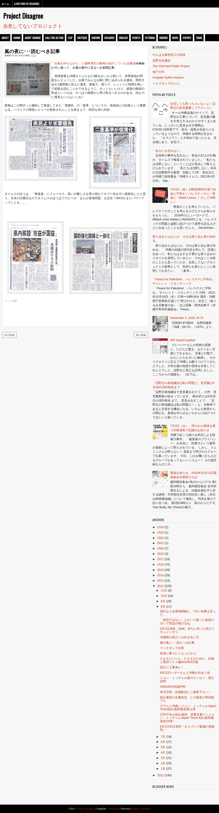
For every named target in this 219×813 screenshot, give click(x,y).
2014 (160, 575)
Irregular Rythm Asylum (168, 77)
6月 (163, 741)
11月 (164, 590)
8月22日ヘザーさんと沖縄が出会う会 (185, 672)
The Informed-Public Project (171, 66)
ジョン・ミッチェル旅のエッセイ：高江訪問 (187, 679)
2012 (160, 586)
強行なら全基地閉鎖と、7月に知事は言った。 (188, 613)
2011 (160, 775)
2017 (160, 559)
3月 (163, 758)
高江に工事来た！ (172, 667)
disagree (109, 38)
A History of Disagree (26, 4)
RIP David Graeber (183, 340)
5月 (163, 747)
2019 (160, 553)
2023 (160, 532)
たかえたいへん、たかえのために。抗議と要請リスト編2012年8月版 (187, 660)
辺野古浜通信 (161, 60)
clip (70, 38)
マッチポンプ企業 (172, 648)
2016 (160, 564)
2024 (160, 527)
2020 (160, 548)
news (175, 38)
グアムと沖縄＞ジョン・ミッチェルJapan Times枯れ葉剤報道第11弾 (188, 707)
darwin (95, 38)
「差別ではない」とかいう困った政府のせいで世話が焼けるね (187, 621)
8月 (163, 606)
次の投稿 (9, 335)
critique (82, 38)
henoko (163, 38)
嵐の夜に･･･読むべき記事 (32, 50)
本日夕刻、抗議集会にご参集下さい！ (185, 692)
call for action (54, 38)
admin (16, 38)
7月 (163, 736)
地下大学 (158, 72)
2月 (163, 763)
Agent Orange (33, 38)
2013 (160, 580)
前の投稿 (141, 335)
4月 (163, 752)
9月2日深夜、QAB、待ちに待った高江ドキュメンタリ (187, 630)
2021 (160, 543)
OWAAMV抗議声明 (173, 686)
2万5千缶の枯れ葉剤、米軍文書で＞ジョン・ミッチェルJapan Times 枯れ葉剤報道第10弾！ (187, 718)
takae (199, 38)
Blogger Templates (141, 808)
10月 (164, 596)
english (123, 38)
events (136, 38)
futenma (150, 38)
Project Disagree (23, 16)
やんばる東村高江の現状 (169, 54)
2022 (160, 538)
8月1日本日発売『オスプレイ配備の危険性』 (187, 728)
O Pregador (113, 808)
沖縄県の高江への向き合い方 (179, 637)
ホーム (5, 4)
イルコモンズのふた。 (167, 83)
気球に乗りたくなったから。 (179, 653)
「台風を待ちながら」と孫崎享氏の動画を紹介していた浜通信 (93, 63)
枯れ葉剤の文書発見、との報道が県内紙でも (187, 699)
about (5, 38)
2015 (160, 570)
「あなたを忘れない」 (167, 150)
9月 (163, 601)
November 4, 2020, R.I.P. (187, 318)
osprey (187, 38)
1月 (163, 768)
